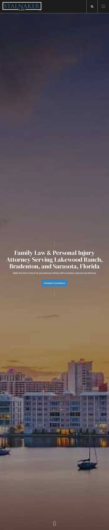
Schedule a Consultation (54, 283)
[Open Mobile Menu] (103, 6)
